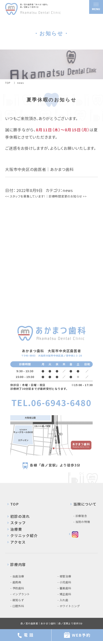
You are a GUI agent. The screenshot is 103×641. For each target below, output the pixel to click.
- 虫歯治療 (17, 576)
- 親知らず (17, 600)
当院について (85, 504)
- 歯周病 (15, 582)
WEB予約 (77, 635)
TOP (14, 504)
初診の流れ (20, 516)
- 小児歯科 (64, 582)
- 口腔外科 (17, 606)
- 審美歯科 (64, 588)
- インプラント (20, 594)
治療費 (16, 529)
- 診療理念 (80, 516)
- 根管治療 (64, 576)
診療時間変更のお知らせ (68, 196)
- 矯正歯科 (64, 594)
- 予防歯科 (17, 588)
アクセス (18, 542)
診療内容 (18, 564)
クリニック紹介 (24, 535)
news (68, 190)
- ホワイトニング (68, 606)
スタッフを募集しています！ (25, 196)
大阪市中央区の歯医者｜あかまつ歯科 (39, 169)
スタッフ (18, 522)
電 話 (26, 635)
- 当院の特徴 (81, 522)
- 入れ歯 (62, 600)
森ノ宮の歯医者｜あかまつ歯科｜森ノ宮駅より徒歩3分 (51, 623)
